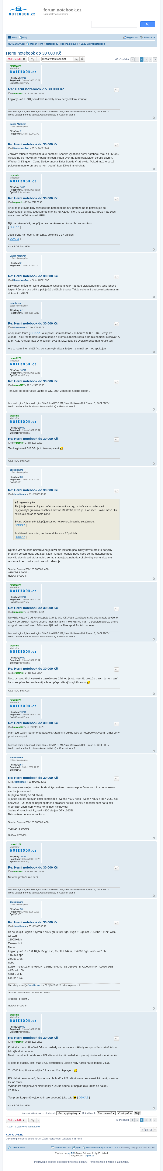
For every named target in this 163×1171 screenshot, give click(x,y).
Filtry (14, 37)
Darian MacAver (18, 124)
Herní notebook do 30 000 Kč (33, 53)
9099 (22, 187)
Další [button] (155, 59)
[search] (113, 24)
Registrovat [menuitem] (132, 37)
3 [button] (146, 59)
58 (21, 477)
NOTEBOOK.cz (16, 44)
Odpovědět (15, 59)
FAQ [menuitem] (24, 37)
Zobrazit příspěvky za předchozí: (51, 1113)
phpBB (70, 1153)
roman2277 (15, 66)
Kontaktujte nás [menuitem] (63, 1147)
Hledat (76, 59)
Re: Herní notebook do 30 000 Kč (36, 89)
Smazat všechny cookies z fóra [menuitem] (102, 1147)
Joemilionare (16, 470)
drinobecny (15, 303)
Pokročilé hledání (82, 59)
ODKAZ (14, 227)
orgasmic (14, 175)
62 (21, 310)
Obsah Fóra (18, 1147)
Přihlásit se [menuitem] (149, 37)
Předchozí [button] (133, 59)
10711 (23, 78)
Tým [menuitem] (78, 1147)
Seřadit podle (99, 1113)
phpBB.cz (89, 1156)
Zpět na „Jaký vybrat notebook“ (24, 1126)
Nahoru (154, 118)
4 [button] (150, 59)
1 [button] (137, 59)
